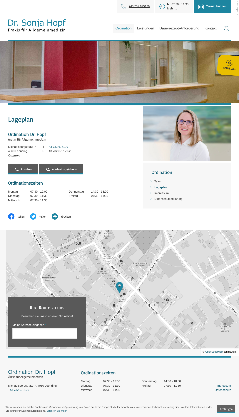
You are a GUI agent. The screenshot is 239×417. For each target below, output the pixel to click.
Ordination (123, 28)
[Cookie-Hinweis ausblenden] (226, 409)
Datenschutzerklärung (168, 199)
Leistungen (145, 28)
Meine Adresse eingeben (29, 325)
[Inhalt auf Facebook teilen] (19, 216)
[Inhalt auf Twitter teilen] (41, 216)
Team (157, 181)
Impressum (161, 193)
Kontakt (210, 28)
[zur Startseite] (37, 25)
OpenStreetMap (214, 351)
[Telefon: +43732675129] (139, 6)
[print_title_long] (64, 216)
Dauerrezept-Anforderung (179, 28)
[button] (23, 169)
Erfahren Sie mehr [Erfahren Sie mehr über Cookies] (57, 410)
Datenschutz (223, 390)
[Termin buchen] (212, 6)
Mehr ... (172, 8)
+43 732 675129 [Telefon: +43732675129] (18, 390)
